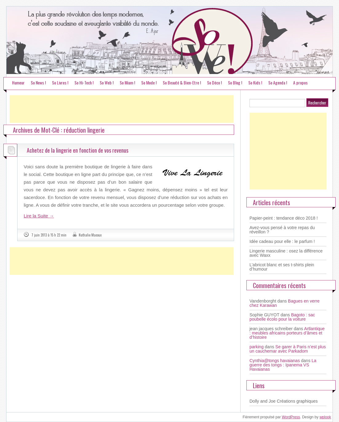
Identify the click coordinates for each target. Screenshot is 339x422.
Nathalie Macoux (90, 234)
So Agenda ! (277, 82)
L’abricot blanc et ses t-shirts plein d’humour (281, 267)
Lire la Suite (39, 215)
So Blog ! (235, 82)
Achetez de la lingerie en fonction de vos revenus (77, 150)
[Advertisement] (121, 109)
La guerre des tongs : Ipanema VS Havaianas (282, 365)
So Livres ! (60, 82)
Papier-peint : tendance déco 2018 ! (283, 218)
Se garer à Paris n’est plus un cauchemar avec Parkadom (287, 349)
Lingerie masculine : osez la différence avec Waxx (286, 253)
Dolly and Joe (262, 401)
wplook (325, 417)
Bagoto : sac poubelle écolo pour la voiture (282, 317)
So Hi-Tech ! (84, 82)
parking (256, 346)
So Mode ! (149, 82)
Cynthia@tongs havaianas (274, 360)
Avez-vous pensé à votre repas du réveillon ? (282, 229)
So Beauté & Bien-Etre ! (182, 82)
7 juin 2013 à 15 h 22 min (48, 234)
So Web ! (107, 82)
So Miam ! (127, 82)
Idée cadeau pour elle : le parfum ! (282, 241)
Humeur (18, 82)
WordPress (291, 417)
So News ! (38, 82)
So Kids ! (255, 82)
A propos (300, 82)
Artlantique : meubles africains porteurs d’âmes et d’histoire (287, 333)
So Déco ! (214, 82)
